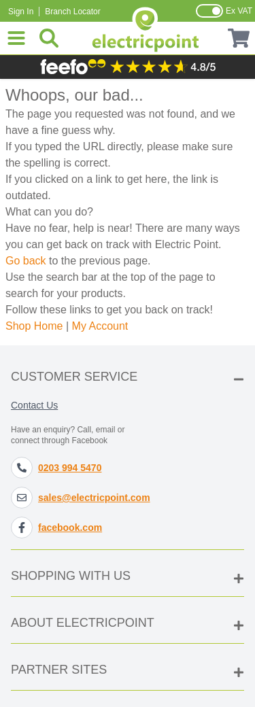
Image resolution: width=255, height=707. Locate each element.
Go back (25, 260)
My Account (100, 326)
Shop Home (34, 326)
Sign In (20, 11)
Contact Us (34, 405)
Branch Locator (72, 11)
